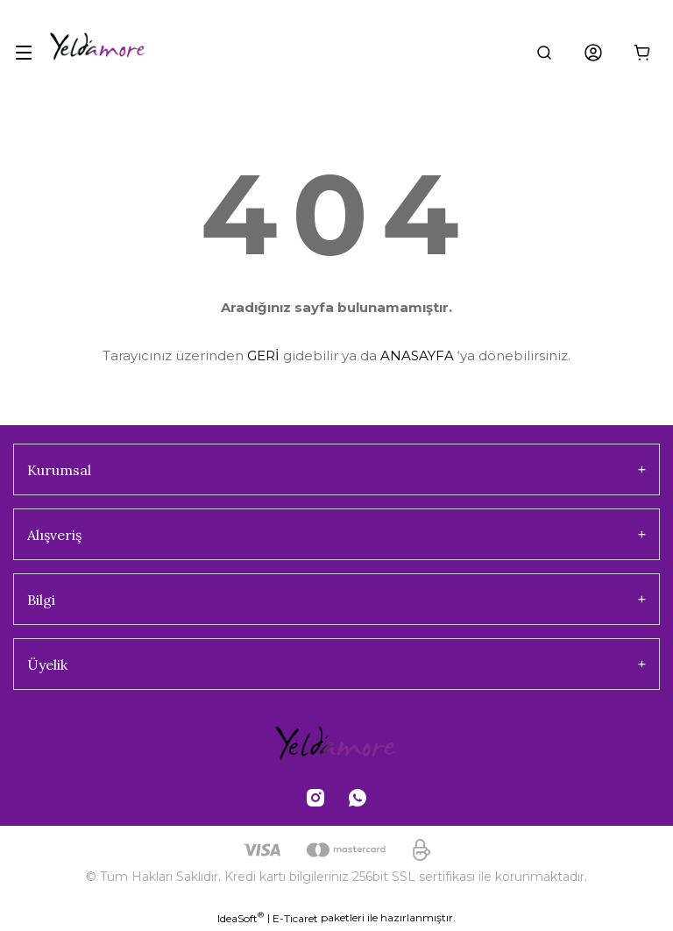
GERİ (263, 355)
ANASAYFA (417, 355)
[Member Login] (593, 52)
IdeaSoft (240, 918)
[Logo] (119, 53)
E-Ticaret (295, 918)
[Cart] (642, 52)
